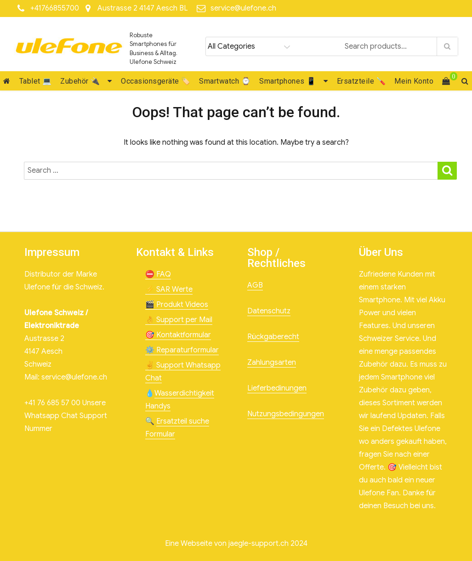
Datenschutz (268, 311)
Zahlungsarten (271, 362)
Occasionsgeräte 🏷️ (156, 81)
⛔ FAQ (158, 274)
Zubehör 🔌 (80, 81)
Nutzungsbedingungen (285, 414)
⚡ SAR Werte (169, 289)
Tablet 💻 (35, 81)
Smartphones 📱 (287, 81)
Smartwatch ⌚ (224, 81)
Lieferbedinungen (277, 388)
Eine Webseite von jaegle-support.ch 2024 (236, 543)
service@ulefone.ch (243, 8)
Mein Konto (413, 81)
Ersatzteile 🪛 (361, 81)
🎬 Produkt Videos (176, 304)
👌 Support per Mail (178, 319)
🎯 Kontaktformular (178, 335)
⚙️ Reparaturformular (182, 350)
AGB (255, 285)
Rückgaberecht (273, 336)
